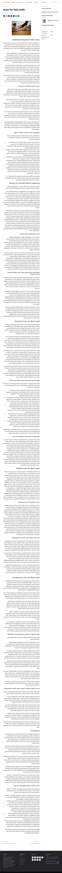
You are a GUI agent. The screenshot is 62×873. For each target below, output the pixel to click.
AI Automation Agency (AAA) (48, 25)
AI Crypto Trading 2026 (46, 8)
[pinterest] (40, 857)
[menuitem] (13, 2)
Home (21, 857)
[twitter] (35, 860)
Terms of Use (22, 860)
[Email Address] (51, 862)
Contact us (22, 862)
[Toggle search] (58, 2)
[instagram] (53, 2)
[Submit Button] (57, 862)
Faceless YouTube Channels (47, 15)
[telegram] (33, 857)
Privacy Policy (22, 858)
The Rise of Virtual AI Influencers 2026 (49, 12)
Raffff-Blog (6, 2)
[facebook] (51, 2)
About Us (21, 864)
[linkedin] (37, 857)
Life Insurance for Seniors (53, 20)
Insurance (49, 19)
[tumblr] (35, 857)
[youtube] (42, 857)
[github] (40, 860)
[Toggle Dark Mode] (56, 2)
